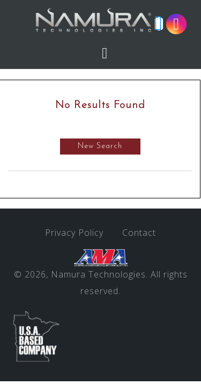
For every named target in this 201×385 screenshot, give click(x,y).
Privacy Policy (74, 232)
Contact (139, 232)
